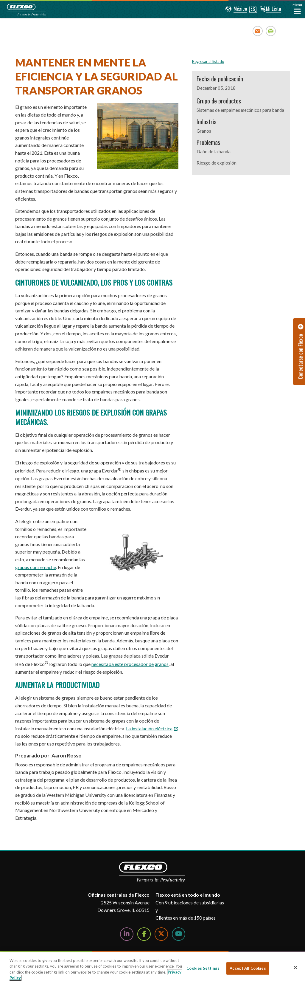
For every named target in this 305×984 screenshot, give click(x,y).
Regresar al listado (208, 61)
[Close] (295, 967)
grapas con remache (35, 567)
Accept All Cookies (248, 968)
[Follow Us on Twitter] (161, 934)
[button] (235, 8)
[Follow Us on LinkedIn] (126, 934)
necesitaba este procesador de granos (130, 664)
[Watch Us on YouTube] (178, 934)
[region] (152, 968)
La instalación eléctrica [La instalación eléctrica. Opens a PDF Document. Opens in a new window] (149, 728)
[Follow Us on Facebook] (144, 934)
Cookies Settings (203, 968)
